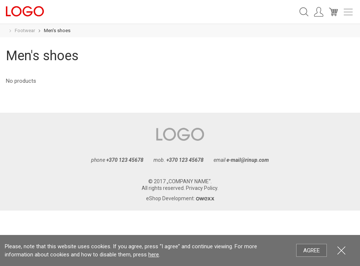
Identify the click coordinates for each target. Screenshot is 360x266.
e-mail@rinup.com (247, 160)
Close (341, 250)
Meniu (348, 12)
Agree (311, 250)
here (153, 254)
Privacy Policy (201, 188)
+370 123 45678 (124, 160)
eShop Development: (180, 198)
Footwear (25, 30)
